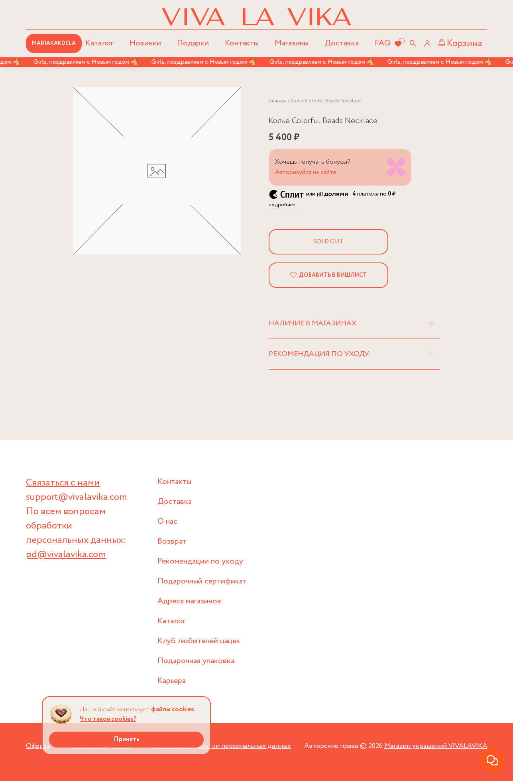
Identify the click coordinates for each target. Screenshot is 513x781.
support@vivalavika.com (76, 497)
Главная (278, 101)
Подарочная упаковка (195, 661)
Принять (127, 739)
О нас (167, 521)
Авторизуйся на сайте (305, 172)
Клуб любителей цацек (198, 641)
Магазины (292, 43)
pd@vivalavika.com (66, 555)
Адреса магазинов (189, 601)
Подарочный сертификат (202, 581)
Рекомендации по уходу (200, 561)
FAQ (383, 43)
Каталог (171, 621)
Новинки (145, 43)
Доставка (341, 43)
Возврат (172, 541)
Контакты (242, 43)
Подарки (193, 43)
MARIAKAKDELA (54, 43)
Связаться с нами (63, 483)
